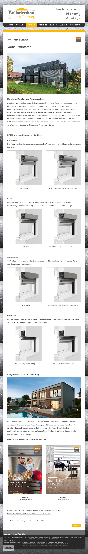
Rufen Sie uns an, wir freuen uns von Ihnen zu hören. (29, 514)
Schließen (9, 548)
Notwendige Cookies (15, 534)
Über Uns (20, 25)
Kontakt (53, 25)
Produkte (32, 25)
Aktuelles (43, 25)
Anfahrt (63, 25)
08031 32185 (78, 2)
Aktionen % (75, 25)
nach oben (76, 525)
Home (10, 25)
